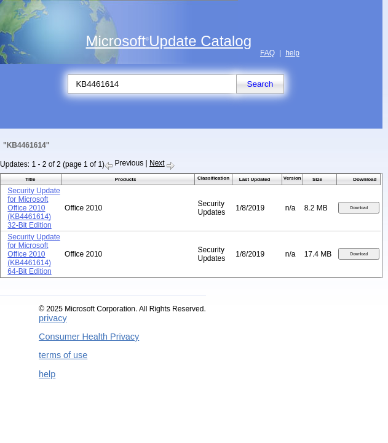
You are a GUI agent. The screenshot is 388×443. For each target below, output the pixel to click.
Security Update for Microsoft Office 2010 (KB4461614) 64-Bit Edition (33, 254)
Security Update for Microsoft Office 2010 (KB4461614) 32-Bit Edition (33, 207)
